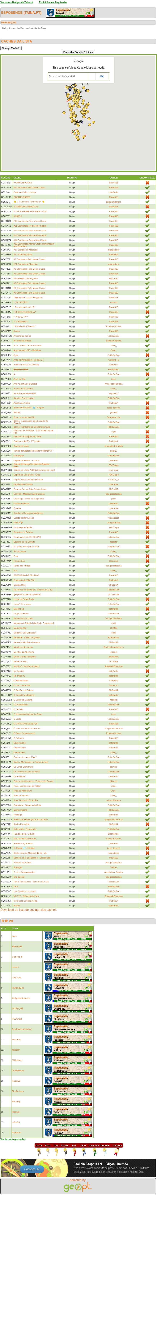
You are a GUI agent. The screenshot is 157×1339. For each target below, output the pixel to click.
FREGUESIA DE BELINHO (26, 575)
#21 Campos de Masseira (25, 264)
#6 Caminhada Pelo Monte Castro (29, 283)
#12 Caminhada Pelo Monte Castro (30, 230)
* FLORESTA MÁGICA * (25, 312)
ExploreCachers (113, 202)
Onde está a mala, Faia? (25, 757)
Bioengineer (113, 834)
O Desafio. (18, 709)
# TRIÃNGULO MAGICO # (26, 206)
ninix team (113, 470)
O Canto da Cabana (23, 700)
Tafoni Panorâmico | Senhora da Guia (31, 882)
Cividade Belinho (21, 503)
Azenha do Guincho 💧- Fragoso (29, 407)
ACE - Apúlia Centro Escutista (27, 345)
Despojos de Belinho (23, 532)
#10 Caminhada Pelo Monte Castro (30, 221)
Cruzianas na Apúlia (23, 527)
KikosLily (16, 1101)
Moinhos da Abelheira (24, 652)
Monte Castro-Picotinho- (25, 657)
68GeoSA (113, 489)
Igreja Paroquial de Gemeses (27, 594)
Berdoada (113, 254)
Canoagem (19, 455)
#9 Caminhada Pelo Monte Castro (29, 293)
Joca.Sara (113, 561)
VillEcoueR (17, 946)
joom (113, 379)
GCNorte (113, 661)
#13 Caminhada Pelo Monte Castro (30, 235)
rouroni (15, 967)
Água (16, 355)
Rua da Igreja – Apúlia (24, 834)
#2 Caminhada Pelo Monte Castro (29, 259)
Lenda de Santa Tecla (24, 599)
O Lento (17, 719)
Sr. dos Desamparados (24, 872)
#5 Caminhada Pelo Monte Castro (29, 274)
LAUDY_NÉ (17, 1008)
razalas (113, 542)
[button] (79, 107)
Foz (15, 570)
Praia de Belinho (21, 795)
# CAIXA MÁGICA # (23, 183)
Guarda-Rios (19, 585)
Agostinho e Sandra (113, 872)
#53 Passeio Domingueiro (26, 278)
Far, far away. (20, 551)
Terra (16, 886)
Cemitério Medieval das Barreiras (29, 494)
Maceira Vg (19, 609)
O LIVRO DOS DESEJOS (26, 724)
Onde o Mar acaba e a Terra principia (31, 762)
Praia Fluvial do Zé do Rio (26, 800)
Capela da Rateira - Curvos (26, 460)
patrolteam (114, 657)
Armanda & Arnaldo (113, 446)
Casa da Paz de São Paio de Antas (30, 489)
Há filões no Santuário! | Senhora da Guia (33, 589)
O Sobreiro (19, 738)
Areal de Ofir (19, 379)
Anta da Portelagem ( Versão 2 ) (29, 360)
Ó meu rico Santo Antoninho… (28, 728)
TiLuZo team (18, 1091)
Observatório (20, 743)
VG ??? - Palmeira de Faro (26, 896)
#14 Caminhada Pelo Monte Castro (30, 240)
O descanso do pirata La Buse (28, 714)
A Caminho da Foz (22, 336)
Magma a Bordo (21, 613)
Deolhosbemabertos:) (114, 647)
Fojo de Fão (19, 561)
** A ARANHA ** (21, 321)
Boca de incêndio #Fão (24, 417)
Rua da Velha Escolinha (25, 838)
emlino (114, 652)
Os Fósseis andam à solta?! (27, 771)
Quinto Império (20, 810)
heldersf (15, 1050)
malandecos (113, 518)
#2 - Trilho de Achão (23, 254)
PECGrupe (113, 465)
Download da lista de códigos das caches (28, 909)
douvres (113, 767)
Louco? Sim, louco (22, 604)
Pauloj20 (16, 1081)
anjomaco (113, 393)
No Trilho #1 (19, 676)
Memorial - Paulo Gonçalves (27, 637)
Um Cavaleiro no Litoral (25, 891)
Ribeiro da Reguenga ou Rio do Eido (31, 819)
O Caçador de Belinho (24, 695)
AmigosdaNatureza (114, 384)
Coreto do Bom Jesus (24, 518)
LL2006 (113, 628)
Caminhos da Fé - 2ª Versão (27, 441)
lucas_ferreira (113, 408)
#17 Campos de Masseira (25, 250)
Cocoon (17, 508)
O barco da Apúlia (22, 685)
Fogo (16, 556)
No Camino (19, 671)
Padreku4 (113, 364)
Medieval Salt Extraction (25, 633)
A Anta (17, 331)
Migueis (113, 700)
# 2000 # (18, 216)
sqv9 (113, 432)
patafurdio (113, 192)
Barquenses (113, 637)
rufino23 (16, 1122)
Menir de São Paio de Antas (27, 642)
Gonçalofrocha (114, 417)
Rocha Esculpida (21, 824)
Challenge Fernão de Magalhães (29, 499)
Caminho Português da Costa (27, 436)
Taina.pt (32, 13)
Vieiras (113, 867)
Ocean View (19, 752)
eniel (113, 623)
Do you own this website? (62, 76)
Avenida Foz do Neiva (24, 398)
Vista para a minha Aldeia (25, 901)
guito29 (113, 412)
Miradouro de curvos (23, 647)
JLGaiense (17, 1060)
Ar (15, 374)
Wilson (17, 905)
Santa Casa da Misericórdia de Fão (30, 853)
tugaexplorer (113, 250)
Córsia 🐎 (18, 522)
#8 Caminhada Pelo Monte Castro (29, 288)
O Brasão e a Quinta (23, 690)
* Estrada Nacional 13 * (24, 307)
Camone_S (113, 360)
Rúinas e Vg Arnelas (23, 843)
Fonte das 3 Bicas (22, 566)
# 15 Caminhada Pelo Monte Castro (30, 211)
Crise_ (114, 345)
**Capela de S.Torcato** (25, 326)
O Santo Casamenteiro (24, 733)
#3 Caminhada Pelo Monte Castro (29, 269)
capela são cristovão (23, 484)
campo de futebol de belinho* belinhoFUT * (34, 451)
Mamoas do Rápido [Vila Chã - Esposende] (34, 623)
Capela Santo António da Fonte (28, 479)
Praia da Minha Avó (23, 791)
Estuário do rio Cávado (24, 542)
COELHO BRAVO (22, 197)
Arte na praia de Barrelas (25, 384)
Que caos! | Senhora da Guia (27, 805)
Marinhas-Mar (20, 628)
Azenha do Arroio (22, 403)
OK (102, 76)
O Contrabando (21, 704)
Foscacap (113, 278)
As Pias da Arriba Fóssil (25, 393)
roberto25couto (114, 800)
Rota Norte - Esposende (25, 829)
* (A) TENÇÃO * (21, 302)
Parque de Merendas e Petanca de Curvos (33, 781)
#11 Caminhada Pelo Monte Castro (30, 226)
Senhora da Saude (22, 862)
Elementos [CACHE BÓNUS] (27, 537)
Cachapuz (113, 685)
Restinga (18, 815)
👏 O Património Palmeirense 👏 (29, 202)
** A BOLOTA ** (21, 317)
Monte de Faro (20, 661)
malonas (114, 302)
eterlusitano (113, 369)
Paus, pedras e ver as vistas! (27, 786)
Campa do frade (21, 446)
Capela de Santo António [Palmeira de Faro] (34, 470)
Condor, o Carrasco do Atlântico (28, 513)
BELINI (17, 412)
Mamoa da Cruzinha (23, 618)
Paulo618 (113, 183)
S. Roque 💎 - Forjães (24, 848)
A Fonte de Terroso (22, 341)
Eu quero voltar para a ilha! (26, 546)
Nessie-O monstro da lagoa (26, 666)
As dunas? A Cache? (23, 388)
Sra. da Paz (19, 877)
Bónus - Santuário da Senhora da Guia (32, 427)
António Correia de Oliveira (26, 364)
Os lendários (19, 776)
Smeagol (18, 867)
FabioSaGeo (114, 336)
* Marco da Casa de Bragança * (28, 297)
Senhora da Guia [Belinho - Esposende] (32, 858)
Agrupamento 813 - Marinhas (27, 350)
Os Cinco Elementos (23, 767)
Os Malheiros (18, 1070)
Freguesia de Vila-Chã (24, 580)
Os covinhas (114, 594)
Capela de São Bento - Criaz (27, 475)
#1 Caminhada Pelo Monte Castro (29, 187)
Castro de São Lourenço (25, 192)
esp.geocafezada (114, 494)
